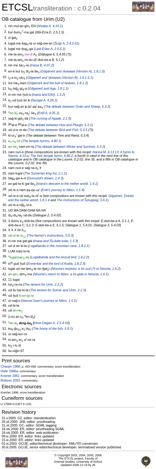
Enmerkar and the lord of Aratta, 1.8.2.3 (55, 263)
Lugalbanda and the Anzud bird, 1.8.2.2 (59, 257)
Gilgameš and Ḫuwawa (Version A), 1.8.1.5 (72, 71)
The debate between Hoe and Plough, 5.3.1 (60, 125)
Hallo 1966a (9, 371)
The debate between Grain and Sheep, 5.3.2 (77, 106)
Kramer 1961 (10, 376)
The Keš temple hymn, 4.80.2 (51, 155)
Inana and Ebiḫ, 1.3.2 (48, 94)
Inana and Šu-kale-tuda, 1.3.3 (55, 241)
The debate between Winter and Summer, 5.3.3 (70, 146)
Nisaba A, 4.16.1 (50, 26)
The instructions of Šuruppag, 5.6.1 (82, 200)
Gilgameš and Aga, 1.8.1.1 (48, 88)
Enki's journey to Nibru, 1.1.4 (62, 190)
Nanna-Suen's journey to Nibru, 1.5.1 (49, 300)
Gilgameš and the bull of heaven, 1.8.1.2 (57, 83)
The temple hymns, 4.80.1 (41, 141)
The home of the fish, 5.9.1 (52, 328)
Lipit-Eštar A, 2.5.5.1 (49, 49)
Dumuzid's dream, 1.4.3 (45, 178)
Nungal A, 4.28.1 (44, 100)
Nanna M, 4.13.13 (105, 152)
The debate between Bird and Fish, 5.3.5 (58, 130)
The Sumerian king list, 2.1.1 (45, 173)
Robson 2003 (10, 380)
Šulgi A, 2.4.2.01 (66, 43)
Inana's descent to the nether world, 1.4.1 (67, 183)
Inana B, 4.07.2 (42, 65)
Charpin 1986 (10, 366)
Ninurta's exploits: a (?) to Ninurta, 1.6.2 (85, 268)
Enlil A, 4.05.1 (48, 113)
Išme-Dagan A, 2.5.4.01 (51, 323)
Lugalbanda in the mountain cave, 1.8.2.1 (59, 246)
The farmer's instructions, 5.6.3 (50, 235)
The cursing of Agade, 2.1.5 (50, 118)
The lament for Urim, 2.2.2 (43, 284)
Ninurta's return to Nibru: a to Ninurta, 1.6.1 (70, 274)
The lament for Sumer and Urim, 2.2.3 (57, 290)
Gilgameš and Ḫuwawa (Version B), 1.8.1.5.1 (59, 77)
